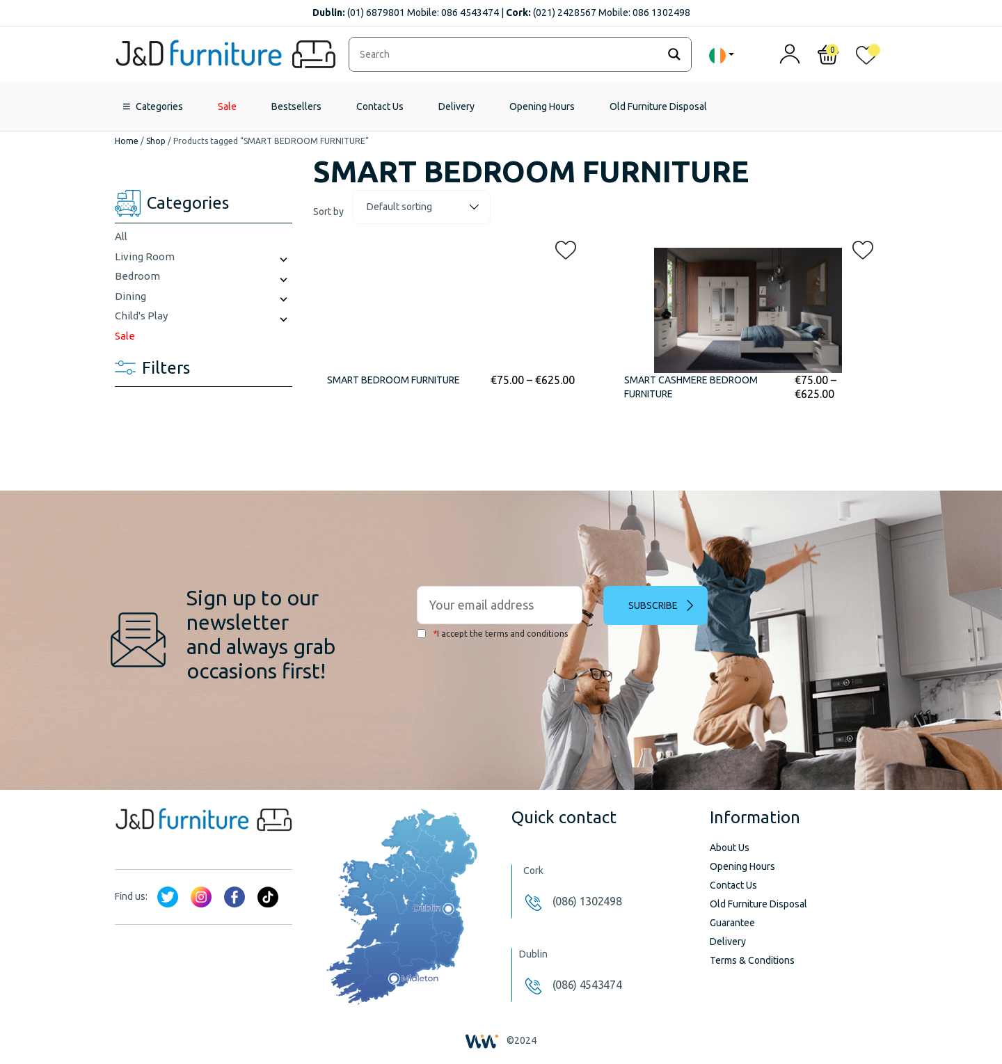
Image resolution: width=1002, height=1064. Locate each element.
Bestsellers (296, 106)
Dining (130, 296)
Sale (227, 106)
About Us (729, 847)
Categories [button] (159, 106)
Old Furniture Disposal (658, 106)
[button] (561, 247)
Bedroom (137, 276)
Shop (156, 140)
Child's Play (141, 315)
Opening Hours (542, 106)
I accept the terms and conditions (492, 633)
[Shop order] (421, 207)
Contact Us (380, 106)
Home (126, 140)
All (121, 236)
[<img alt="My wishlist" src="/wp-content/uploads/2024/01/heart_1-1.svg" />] (866, 58)
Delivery (456, 106)
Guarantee (732, 922)
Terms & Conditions (752, 960)
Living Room (145, 256)
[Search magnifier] (674, 54)
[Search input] (507, 54)
